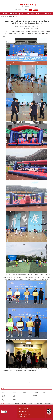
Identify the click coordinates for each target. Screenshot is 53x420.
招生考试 (48, 13)
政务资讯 (13, 14)
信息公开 (22, 14)
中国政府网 (9, 403)
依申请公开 (14, 398)
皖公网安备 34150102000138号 (24, 414)
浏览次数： (17, 26)
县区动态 (3, 395)
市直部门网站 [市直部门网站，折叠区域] (47, 403)
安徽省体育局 (32, 403)
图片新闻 (3, 392)
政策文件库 (14, 399)
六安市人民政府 (39, 403)
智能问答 (35, 9)
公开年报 (14, 395)
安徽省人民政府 (16, 403)
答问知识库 (35, 395)
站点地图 (27, 416)
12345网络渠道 (35, 392)
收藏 (37, 28)
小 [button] (20, 28)
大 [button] (17, 28)
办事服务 (30, 14)
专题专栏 (3, 400)
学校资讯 (3, 396)
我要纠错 (28, 28)
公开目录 (14, 396)
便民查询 (24, 392)
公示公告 (3, 398)
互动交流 (39, 14)
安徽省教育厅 (24, 403)
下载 (24, 28)
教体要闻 (15, 16)
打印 (33, 28)
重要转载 (3, 399)
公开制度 (14, 392)
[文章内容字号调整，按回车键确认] (17, 28)
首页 (5, 14)
